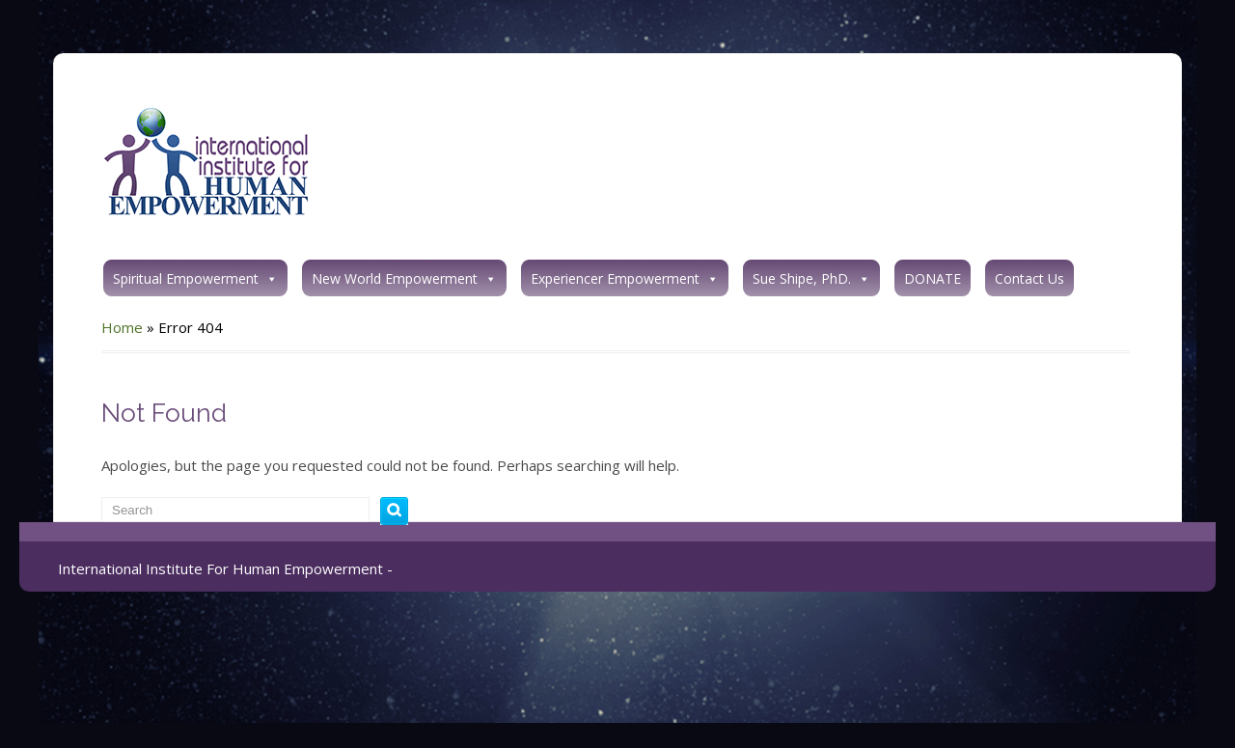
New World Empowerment (404, 278)
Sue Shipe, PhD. (811, 278)
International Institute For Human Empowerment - (225, 568)
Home (122, 327)
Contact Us (1029, 278)
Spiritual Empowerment (195, 278)
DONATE (932, 278)
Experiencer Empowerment (625, 278)
